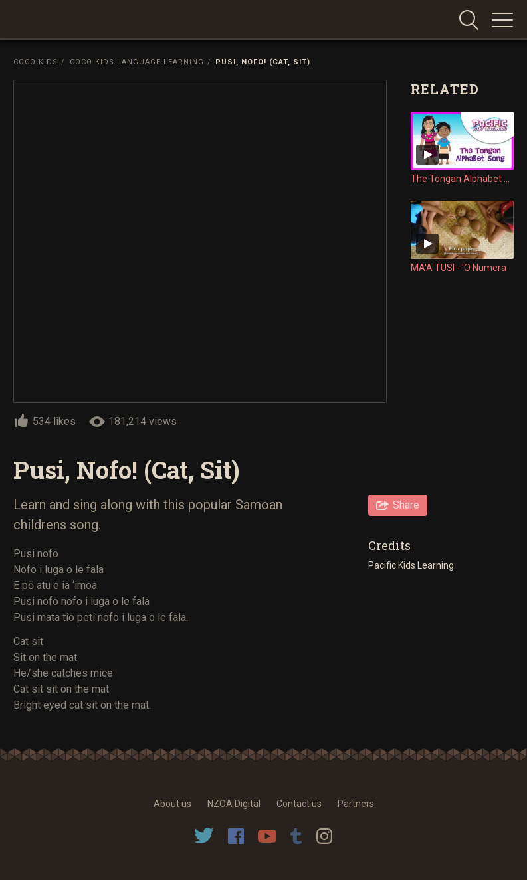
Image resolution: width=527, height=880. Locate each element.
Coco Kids (35, 62)
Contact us (299, 803)
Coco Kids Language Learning (137, 62)
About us (172, 803)
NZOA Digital (234, 803)
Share (406, 505)
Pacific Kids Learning (412, 565)
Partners (356, 803)
